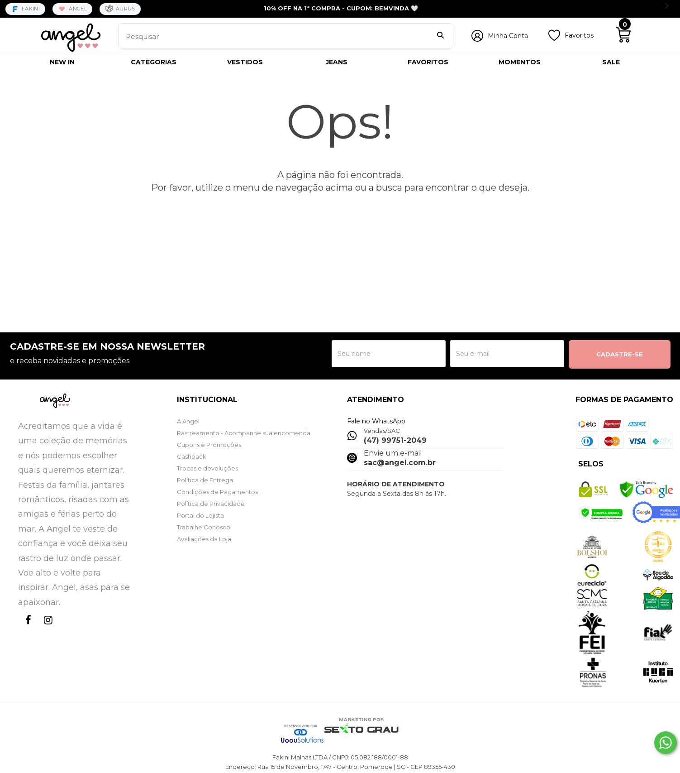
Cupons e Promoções (209, 444)
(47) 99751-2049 (395, 440)
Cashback (191, 456)
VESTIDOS (245, 62)
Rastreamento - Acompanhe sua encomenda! (244, 433)
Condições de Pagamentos (217, 491)
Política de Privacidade (211, 503)
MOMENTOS (520, 62)
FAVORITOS (428, 62)
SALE (611, 62)
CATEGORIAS (153, 62)
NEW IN (62, 62)
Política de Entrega (205, 480)
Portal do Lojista (200, 515)
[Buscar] (440, 36)
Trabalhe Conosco (203, 527)
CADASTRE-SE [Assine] (619, 354)
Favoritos (579, 35)
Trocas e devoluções (207, 468)
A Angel (188, 421)
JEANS (336, 62)
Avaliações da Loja (204, 539)
